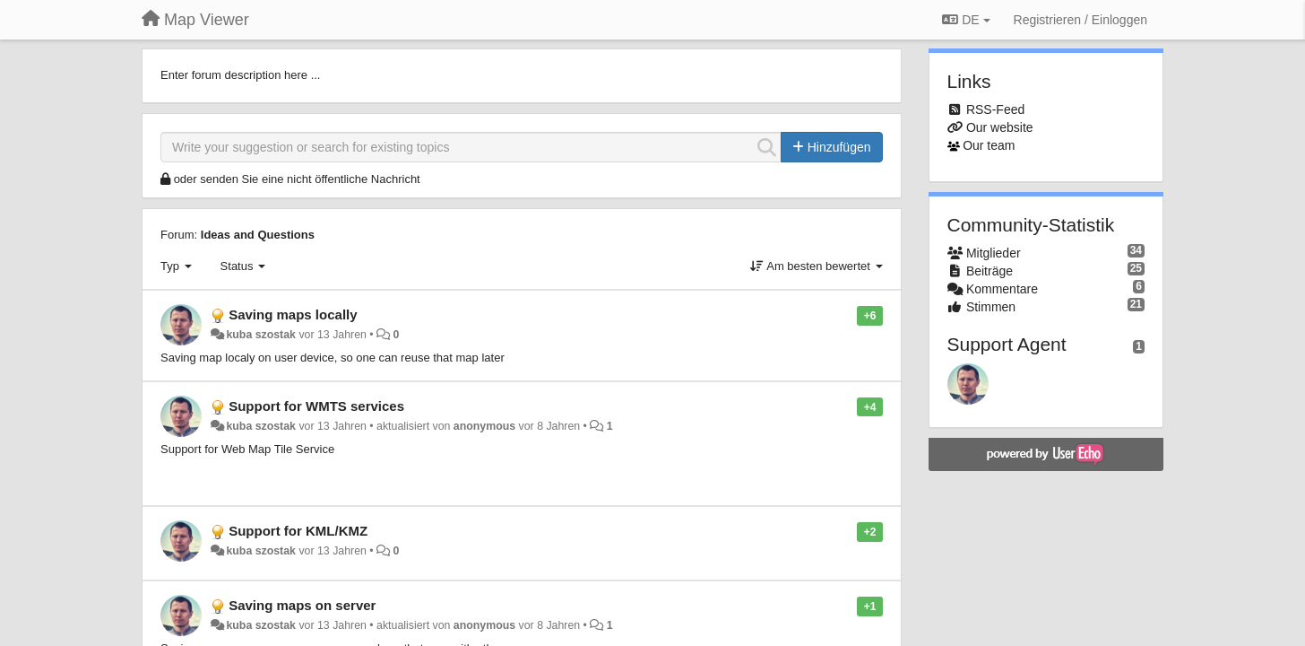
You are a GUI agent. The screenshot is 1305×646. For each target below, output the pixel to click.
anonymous (484, 426)
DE (966, 20)
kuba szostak (261, 334)
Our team (989, 145)
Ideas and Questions (258, 234)
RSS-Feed (995, 109)
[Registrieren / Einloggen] (1080, 19)
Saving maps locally (293, 314)
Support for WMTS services (316, 406)
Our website (999, 127)
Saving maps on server (302, 605)
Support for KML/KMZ (298, 530)
